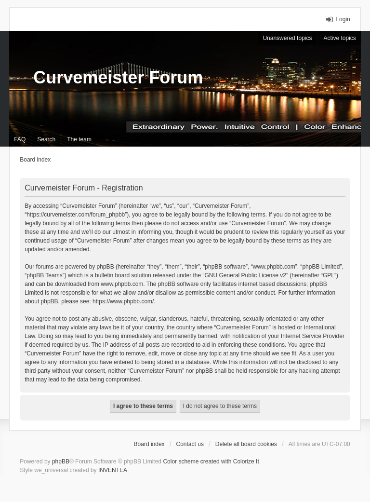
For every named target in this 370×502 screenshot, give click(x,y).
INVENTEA (112, 470)
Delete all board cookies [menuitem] (246, 444)
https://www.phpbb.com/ (123, 301)
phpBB (60, 461)
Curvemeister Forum (118, 77)
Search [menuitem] (46, 139)
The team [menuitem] (79, 139)
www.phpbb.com (122, 284)
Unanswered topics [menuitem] (287, 38)
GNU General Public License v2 (245, 275)
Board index (149, 444)
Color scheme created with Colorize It (211, 461)
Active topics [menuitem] (339, 38)
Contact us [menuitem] (190, 444)
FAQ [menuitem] (20, 139)
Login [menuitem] (343, 19)
